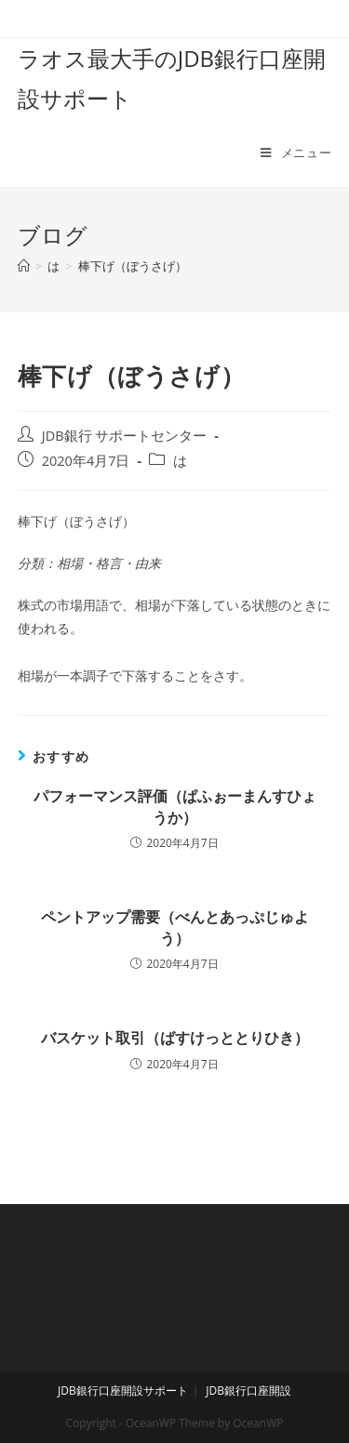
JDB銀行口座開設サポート (123, 1390)
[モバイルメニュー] (296, 152)
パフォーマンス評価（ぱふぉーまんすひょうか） (175, 806)
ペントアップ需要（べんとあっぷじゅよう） (175, 927)
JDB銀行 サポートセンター (125, 435)
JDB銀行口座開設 (248, 1390)
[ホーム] (24, 266)
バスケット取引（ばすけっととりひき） (175, 1037)
